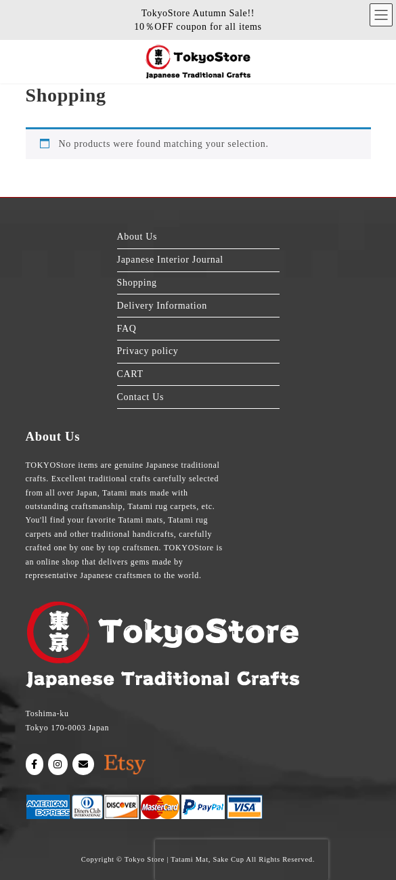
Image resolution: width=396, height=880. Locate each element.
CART (130, 374)
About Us (137, 237)
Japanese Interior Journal (170, 260)
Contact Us (140, 397)
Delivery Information (162, 306)
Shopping (137, 283)
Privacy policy (148, 351)
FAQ (127, 329)
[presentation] (241, 859)
